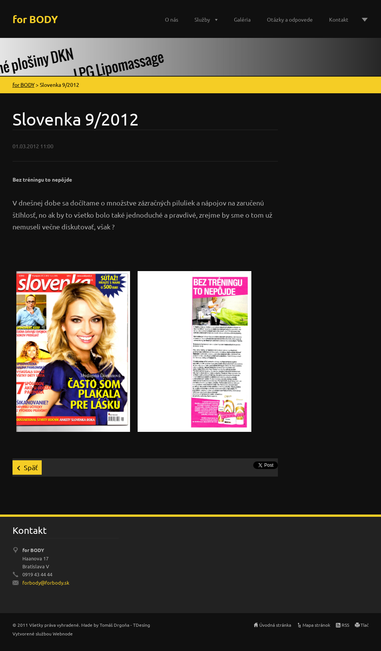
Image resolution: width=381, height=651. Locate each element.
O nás (171, 19)
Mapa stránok (316, 625)
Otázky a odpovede (290, 19)
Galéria (242, 19)
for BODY (23, 84)
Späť (31, 467)
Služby (202, 19)
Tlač (365, 625)
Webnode (63, 634)
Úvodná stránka (275, 625)
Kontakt (338, 19)
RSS (345, 625)
